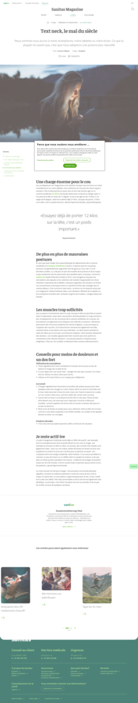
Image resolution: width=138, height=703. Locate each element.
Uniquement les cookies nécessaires (76, 160)
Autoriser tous (69, 166)
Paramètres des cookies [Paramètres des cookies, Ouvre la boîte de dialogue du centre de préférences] (45, 160)
